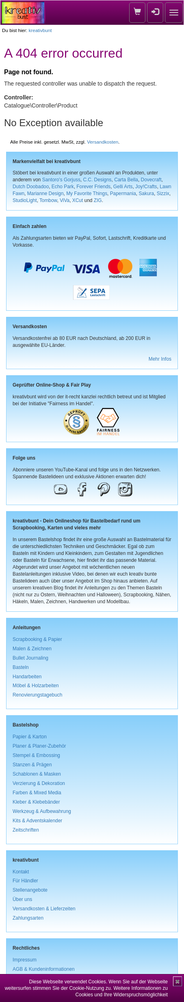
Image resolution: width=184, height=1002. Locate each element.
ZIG (98, 200)
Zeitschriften (26, 830)
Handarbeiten (27, 676)
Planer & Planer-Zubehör (39, 746)
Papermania (123, 193)
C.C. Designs (97, 180)
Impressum (25, 960)
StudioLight (25, 200)
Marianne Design (45, 193)
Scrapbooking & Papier (37, 639)
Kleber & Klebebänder (36, 802)
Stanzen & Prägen (32, 765)
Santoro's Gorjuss (61, 180)
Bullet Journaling (30, 658)
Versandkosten (102, 141)
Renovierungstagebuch (37, 695)
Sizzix (163, 193)
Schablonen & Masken (37, 774)
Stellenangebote (30, 890)
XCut (77, 200)
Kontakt (21, 872)
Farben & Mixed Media (37, 793)
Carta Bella (126, 180)
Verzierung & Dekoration (39, 783)
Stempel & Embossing (36, 755)
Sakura (146, 193)
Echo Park (63, 186)
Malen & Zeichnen (32, 649)
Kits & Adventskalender (37, 821)
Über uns (22, 899)
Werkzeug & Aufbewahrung (42, 811)
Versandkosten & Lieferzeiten (44, 909)
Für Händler (25, 881)
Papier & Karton (30, 737)
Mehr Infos (160, 359)
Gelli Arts (123, 186)
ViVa (64, 200)
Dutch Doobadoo (31, 186)
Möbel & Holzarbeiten (36, 685)
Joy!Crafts (146, 186)
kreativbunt (40, 30)
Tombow (48, 200)
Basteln (21, 667)
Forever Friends (93, 186)
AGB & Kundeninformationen (44, 969)
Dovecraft (151, 180)
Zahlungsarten (28, 918)
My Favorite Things (86, 193)
